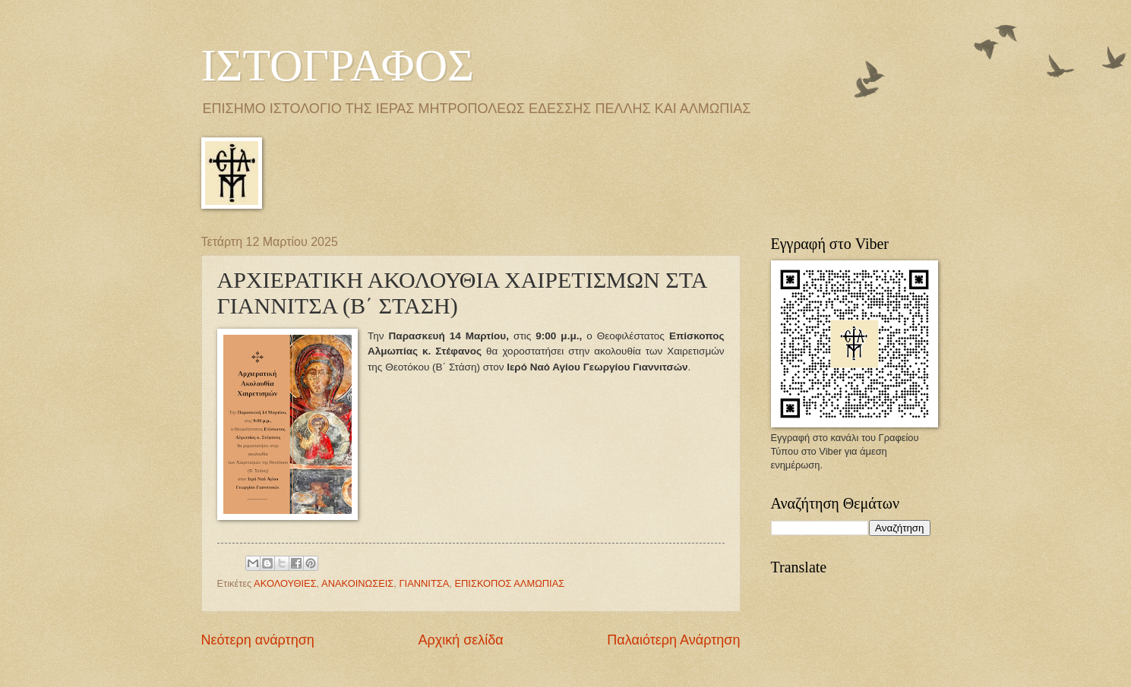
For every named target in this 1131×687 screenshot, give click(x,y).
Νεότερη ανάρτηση (257, 640)
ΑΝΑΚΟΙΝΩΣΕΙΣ (357, 583)
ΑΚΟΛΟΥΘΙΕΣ (285, 583)
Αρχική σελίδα (460, 640)
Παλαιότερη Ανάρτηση (673, 640)
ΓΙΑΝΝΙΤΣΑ (424, 583)
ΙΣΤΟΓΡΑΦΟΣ (337, 65)
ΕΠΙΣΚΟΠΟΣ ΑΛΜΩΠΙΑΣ (509, 583)
